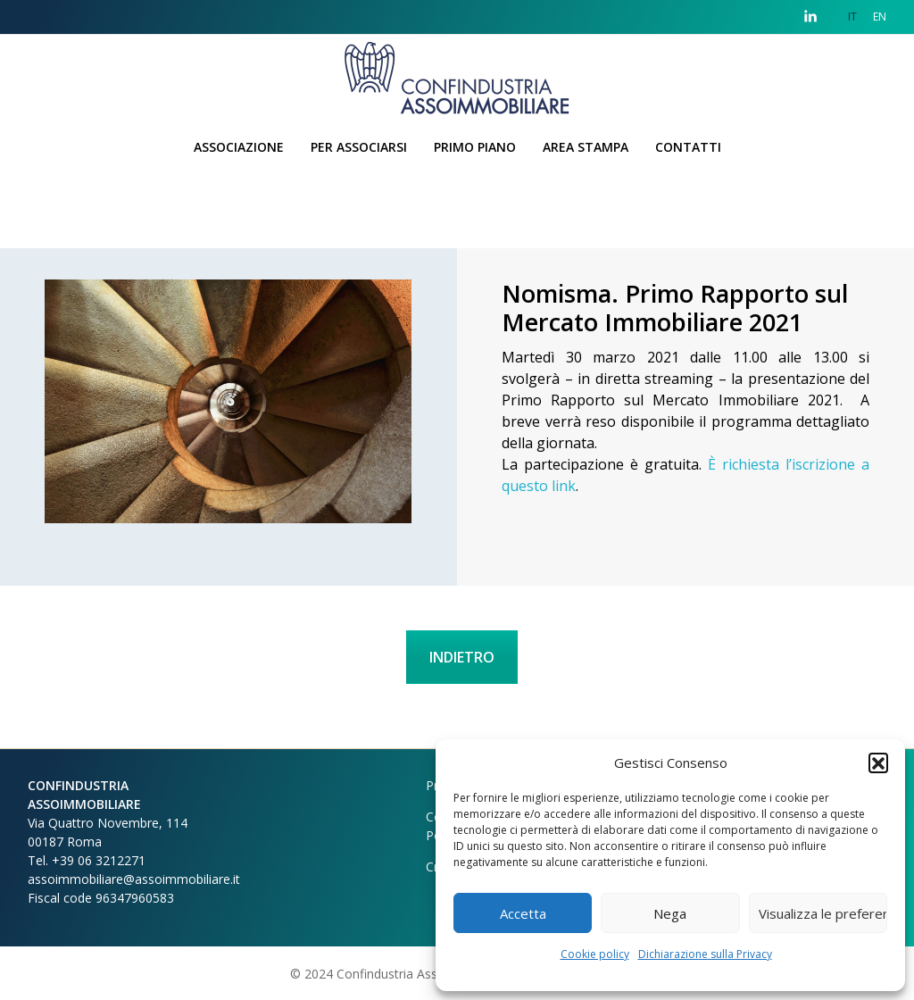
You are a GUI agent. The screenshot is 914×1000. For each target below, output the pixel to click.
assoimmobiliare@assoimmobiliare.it (134, 879)
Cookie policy (595, 954)
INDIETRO (461, 657)
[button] (878, 762)
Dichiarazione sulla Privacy (705, 954)
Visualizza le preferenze (823, 913)
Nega (669, 913)
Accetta (523, 913)
